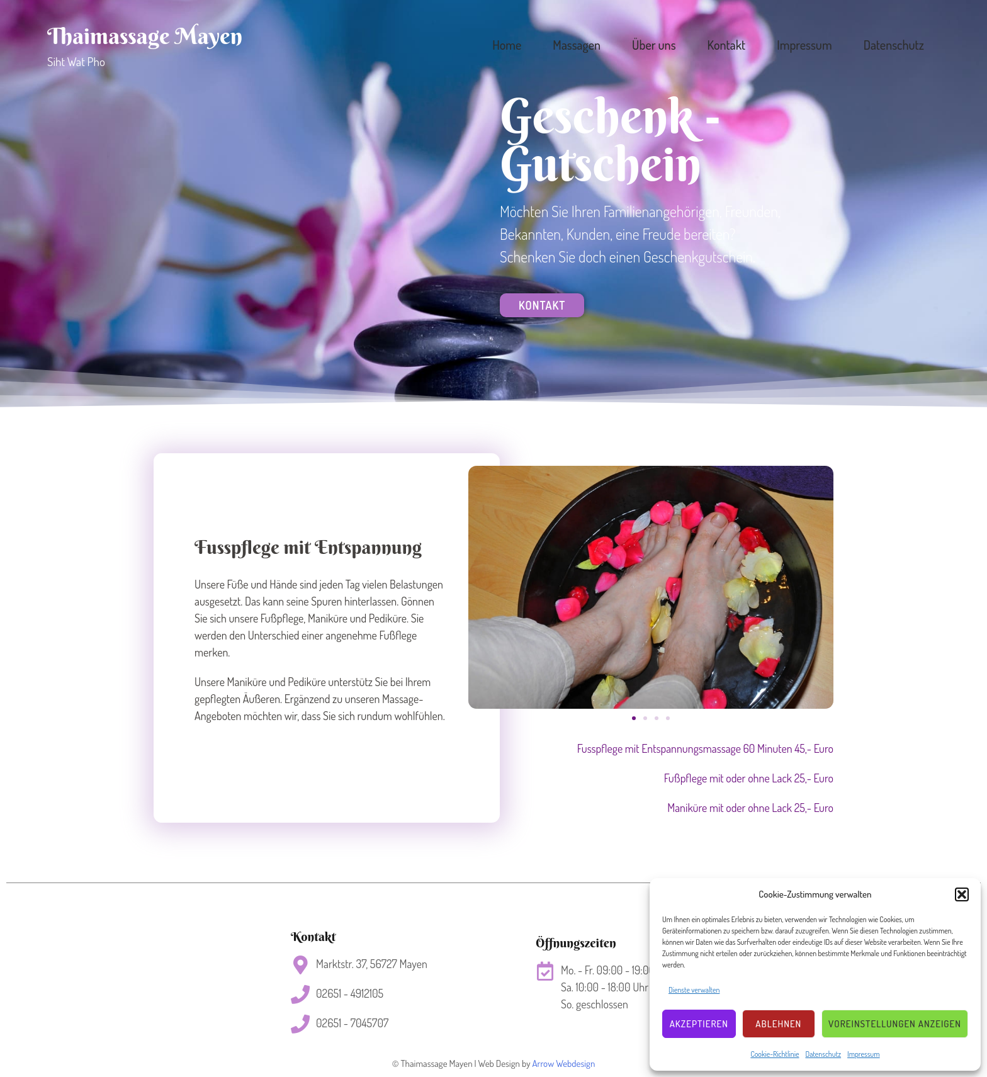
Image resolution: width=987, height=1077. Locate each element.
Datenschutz (823, 1054)
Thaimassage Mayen (144, 36)
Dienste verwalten (693, 990)
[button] (962, 894)
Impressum (863, 1054)
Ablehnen (778, 1024)
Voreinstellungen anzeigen (894, 1024)
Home (506, 45)
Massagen (577, 45)
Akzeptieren (699, 1024)
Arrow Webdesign (563, 1063)
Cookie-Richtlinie (774, 1054)
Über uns (653, 45)
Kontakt (727, 45)
